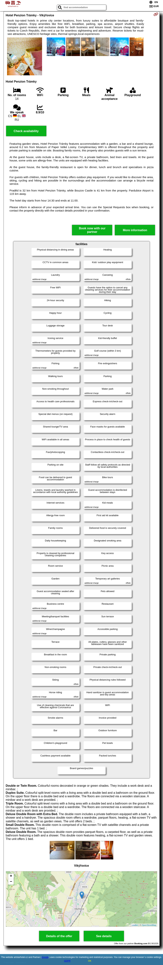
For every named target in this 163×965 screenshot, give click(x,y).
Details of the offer (59, 936)
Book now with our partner (92, 230)
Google (45, 957)
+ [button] (11, 876)
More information (135, 230)
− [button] (11, 882)
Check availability (26, 131)
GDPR (67, 961)
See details (104, 936)
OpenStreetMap (149, 925)
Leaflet (135, 925)
